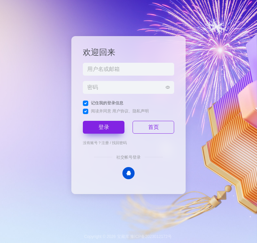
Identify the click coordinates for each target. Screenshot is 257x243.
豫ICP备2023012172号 (151, 236)
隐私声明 (141, 111)
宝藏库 (123, 236)
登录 (103, 127)
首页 (153, 127)
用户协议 (120, 111)
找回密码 (119, 143)
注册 (105, 143)
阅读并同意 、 (120, 111)
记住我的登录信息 (107, 103)
